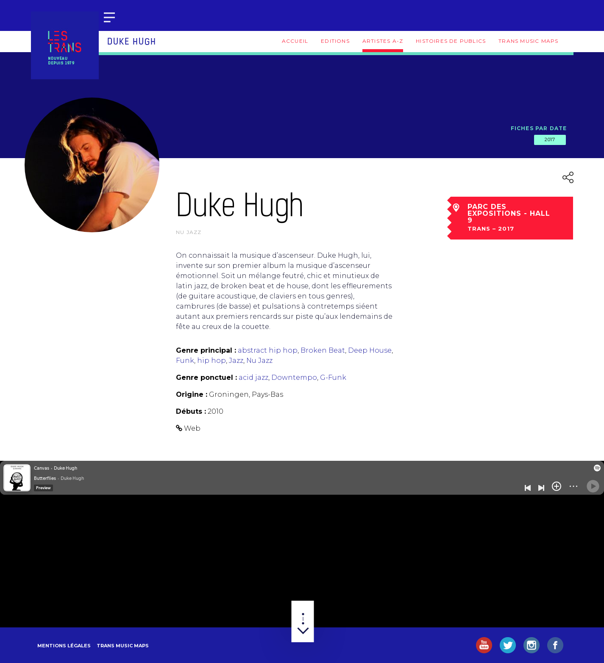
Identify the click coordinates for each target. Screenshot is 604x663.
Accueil (295, 41)
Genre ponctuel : (206, 377)
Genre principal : (206, 350)
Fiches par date (539, 128)
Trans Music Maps (528, 41)
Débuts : (191, 411)
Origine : (191, 394)
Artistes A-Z (382, 41)
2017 (550, 139)
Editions (335, 41)
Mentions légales (64, 646)
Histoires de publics (451, 41)
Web (192, 428)
